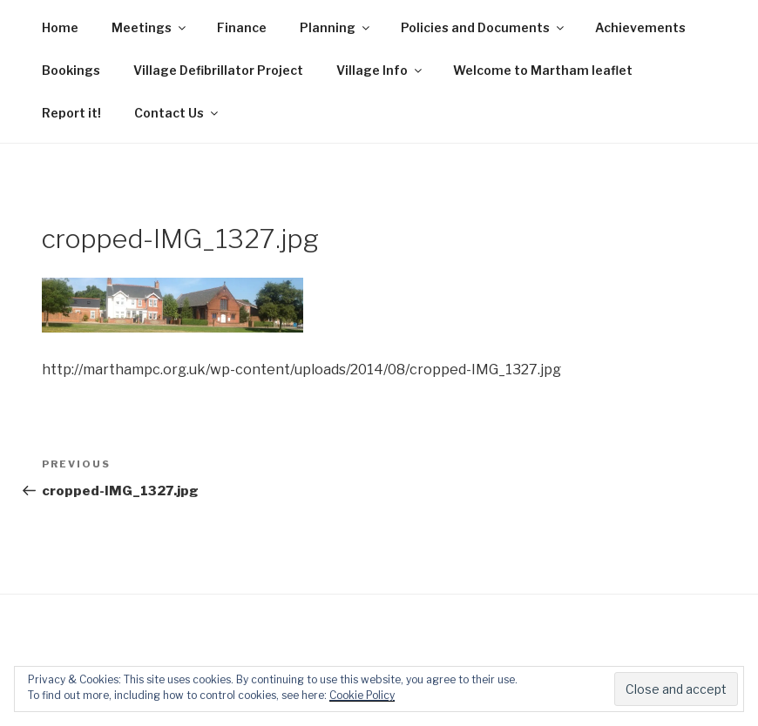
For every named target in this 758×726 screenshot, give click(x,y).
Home (60, 27)
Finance (242, 27)
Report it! (71, 112)
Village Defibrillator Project (218, 70)
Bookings (71, 70)
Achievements (640, 27)
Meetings (150, 27)
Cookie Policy (362, 695)
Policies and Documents (483, 27)
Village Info (380, 70)
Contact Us (177, 112)
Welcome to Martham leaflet (543, 70)
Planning (336, 27)
